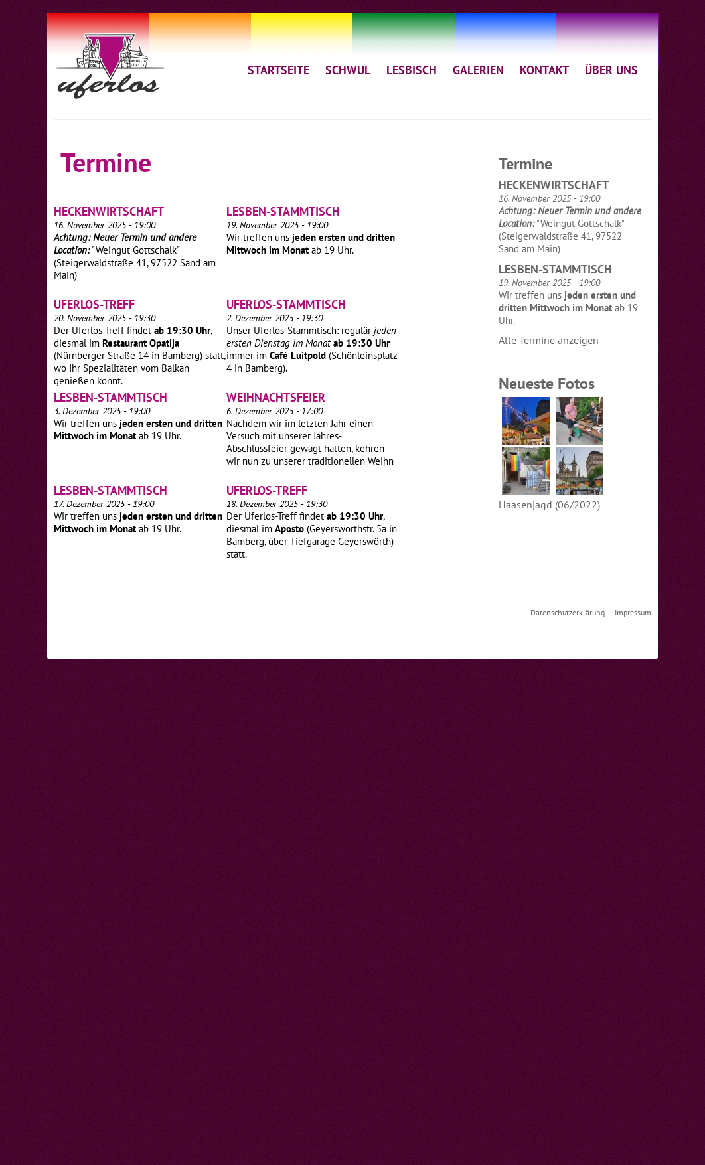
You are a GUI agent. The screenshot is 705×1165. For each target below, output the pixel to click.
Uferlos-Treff (94, 304)
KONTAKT (544, 69)
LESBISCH (411, 69)
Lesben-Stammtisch (283, 211)
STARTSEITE (278, 69)
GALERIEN (478, 69)
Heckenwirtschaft (109, 211)
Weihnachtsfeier (275, 397)
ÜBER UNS (611, 69)
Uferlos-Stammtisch (286, 304)
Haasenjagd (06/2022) (549, 504)
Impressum (633, 612)
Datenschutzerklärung (567, 612)
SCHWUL (347, 69)
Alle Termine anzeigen (549, 340)
